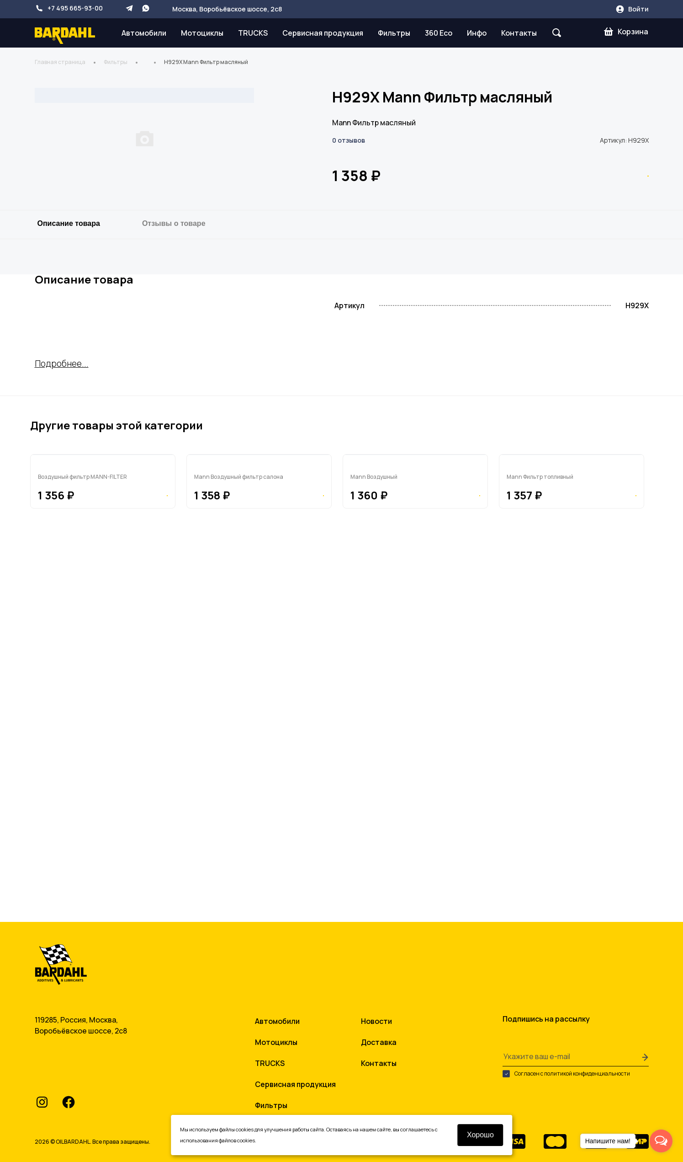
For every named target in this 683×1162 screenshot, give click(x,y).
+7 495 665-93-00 (69, 8)
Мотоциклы (202, 33)
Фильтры (394, 33)
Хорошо (480, 1135)
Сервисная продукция (322, 33)
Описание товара (68, 398)
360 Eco (438, 33)
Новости (376, 1016)
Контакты (519, 33)
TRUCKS (253, 33)
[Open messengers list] (661, 1141)
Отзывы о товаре (174, 398)
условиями (193, 1140)
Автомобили (144, 33)
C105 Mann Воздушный (390, 784)
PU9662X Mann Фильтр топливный (567, 784)
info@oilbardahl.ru (81, 1074)
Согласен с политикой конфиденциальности (566, 1068)
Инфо (477, 33)
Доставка (379, 1037)
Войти (632, 9)
